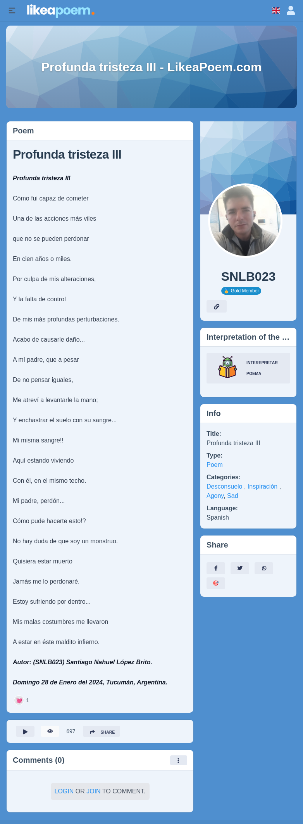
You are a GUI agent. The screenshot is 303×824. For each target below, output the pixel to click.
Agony (215, 495)
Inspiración (263, 486)
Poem (215, 464)
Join (93, 793)
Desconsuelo (225, 486)
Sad (232, 495)
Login (64, 793)
